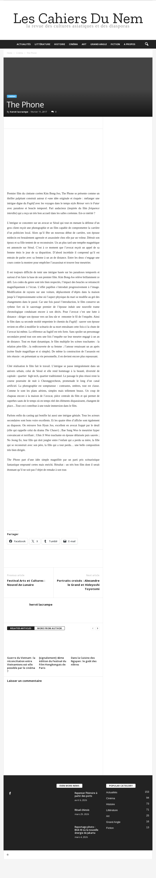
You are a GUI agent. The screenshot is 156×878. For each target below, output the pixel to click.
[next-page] (97, 628)
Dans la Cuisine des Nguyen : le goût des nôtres (84, 661)
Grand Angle (98, 44)
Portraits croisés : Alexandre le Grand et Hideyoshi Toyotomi (78, 585)
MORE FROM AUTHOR (49, 628)
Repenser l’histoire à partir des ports (86, 794)
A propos (129, 44)
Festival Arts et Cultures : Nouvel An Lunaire (26, 583)
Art (84, 44)
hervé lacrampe (19, 111)
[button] (146, 44)
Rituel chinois (82, 810)
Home (9, 53)
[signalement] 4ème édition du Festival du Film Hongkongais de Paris (52, 663)
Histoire (59, 44)
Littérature (42, 44)
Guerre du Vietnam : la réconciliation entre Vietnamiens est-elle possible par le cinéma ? (21, 664)
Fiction (115, 44)
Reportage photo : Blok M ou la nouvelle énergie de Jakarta (86, 830)
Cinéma (73, 44)
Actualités (24, 44)
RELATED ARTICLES (20, 628)
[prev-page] (93, 628)
